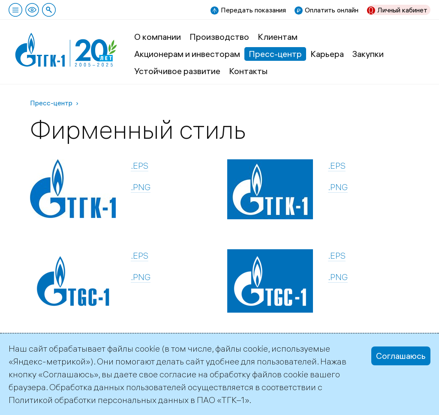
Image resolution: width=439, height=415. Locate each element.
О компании (157, 36)
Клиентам (278, 36)
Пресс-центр (275, 53)
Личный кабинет (402, 10)
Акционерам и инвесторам (187, 53)
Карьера (327, 53)
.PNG (140, 187)
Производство (219, 36)
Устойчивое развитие (177, 71)
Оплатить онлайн (331, 10)
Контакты (248, 71)
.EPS (139, 165)
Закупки (368, 53)
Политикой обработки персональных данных (99, 399)
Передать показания (253, 10)
